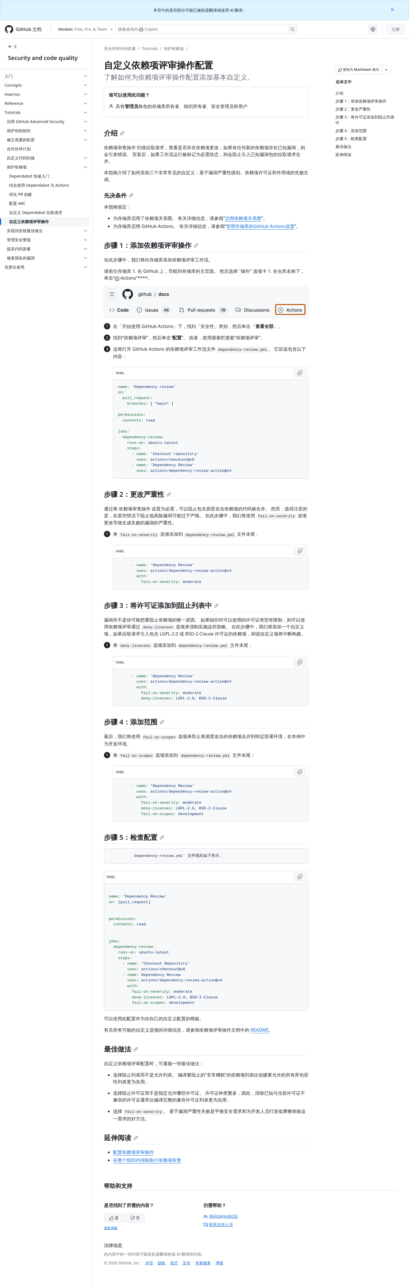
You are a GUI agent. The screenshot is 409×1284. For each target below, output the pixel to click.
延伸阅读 (121, 1137)
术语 (149, 1263)
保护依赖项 (174, 48)
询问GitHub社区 (220, 1216)
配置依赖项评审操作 (133, 1152)
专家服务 (203, 1263)
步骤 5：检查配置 (134, 837)
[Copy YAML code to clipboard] (300, 373)
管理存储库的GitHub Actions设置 (260, 226)
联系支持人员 (218, 1224)
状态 (174, 1263)
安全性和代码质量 (120, 48)
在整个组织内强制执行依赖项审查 (147, 1160)
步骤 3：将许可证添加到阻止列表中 (161, 605)
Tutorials (150, 48)
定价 (187, 1263)
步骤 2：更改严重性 (137, 494)
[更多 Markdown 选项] (386, 69)
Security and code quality (43, 58)
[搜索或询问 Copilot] (206, 29)
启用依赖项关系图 (243, 218)
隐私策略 (111, 1227)
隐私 (162, 1263)
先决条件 (118, 195)
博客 (220, 1263)
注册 (396, 29)
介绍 (114, 133)
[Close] (392, 9)
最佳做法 (121, 1049)
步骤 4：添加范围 (134, 721)
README (260, 1030)
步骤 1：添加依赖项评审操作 (151, 245)
